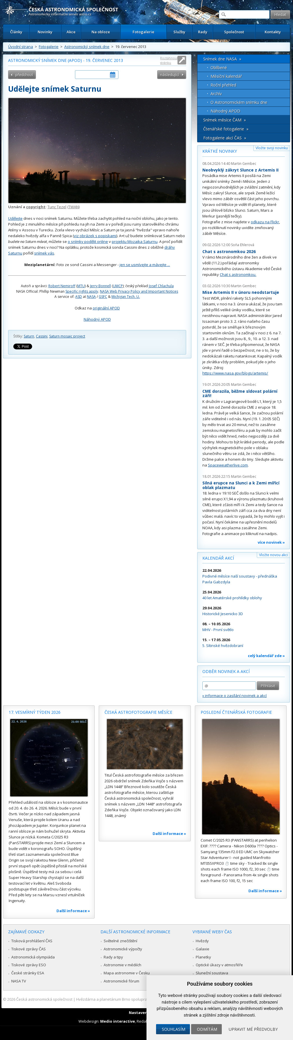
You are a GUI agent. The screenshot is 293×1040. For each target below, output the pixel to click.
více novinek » (271, 542)
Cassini (41, 336)
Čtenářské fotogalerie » (225, 129)
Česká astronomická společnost (44, 999)
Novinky (45, 31)
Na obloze (100, 31)
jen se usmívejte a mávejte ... (145, 264)
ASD (78, 296)
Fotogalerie (143, 31)
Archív (216, 93)
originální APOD (106, 308)
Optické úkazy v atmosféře (219, 964)
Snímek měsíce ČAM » (224, 120)
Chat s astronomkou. (238, 274)
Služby (179, 31)
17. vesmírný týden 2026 (35, 712)
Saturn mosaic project (67, 336)
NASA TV (18, 981)
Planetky (203, 957)
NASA (91, 296)
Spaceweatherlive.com (228, 465)
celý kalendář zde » (266, 655)
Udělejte (15, 218)
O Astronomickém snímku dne (238, 102)
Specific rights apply (81, 291)
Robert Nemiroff (61, 285)
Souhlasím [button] (173, 1029)
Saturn (29, 336)
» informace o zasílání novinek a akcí (234, 695)
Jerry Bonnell (100, 285)
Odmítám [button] (207, 1029)
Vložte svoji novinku (272, 147)
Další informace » (73, 910)
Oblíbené (218, 67)
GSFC (103, 296)
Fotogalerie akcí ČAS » (224, 138)
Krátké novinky (219, 151)
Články (16, 31)
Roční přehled (223, 85)
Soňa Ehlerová (242, 244)
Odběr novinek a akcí (226, 671)
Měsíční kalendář (226, 76)
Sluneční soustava (212, 973)
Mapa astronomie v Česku (127, 973)
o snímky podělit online (88, 241)
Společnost (234, 31)
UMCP (118, 285)
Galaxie (202, 949)
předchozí (24, 74)
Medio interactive (117, 1021)
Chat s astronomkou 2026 (229, 251)
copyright (35, 206)
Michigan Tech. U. (125, 296)
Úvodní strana (20, 46)
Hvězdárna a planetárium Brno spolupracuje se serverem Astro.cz (134, 999)
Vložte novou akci (273, 554)
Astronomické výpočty (123, 949)
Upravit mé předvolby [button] (253, 1029)
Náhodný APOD (97, 319)
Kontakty (273, 31)
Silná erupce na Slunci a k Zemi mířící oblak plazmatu (240, 485)
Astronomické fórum (121, 981)
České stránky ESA (27, 973)
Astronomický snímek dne (86, 46)
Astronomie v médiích (122, 964)
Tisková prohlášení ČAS (31, 940)
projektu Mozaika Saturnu (135, 241)
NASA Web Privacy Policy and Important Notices (139, 291)
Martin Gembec (243, 163)
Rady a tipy (113, 957)
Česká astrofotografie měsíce (138, 712)
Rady (202, 31)
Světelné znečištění (120, 940)
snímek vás (44, 253)
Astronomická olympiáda (33, 957)
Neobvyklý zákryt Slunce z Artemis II (240, 170)
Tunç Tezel (56, 206)
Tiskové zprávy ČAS (28, 949)
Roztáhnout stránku (169, 60)
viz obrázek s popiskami (95, 235)
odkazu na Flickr (265, 221)
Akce (71, 31)
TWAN (73, 206)
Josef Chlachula (161, 285)
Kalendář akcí (218, 558)
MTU (81, 285)
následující (169, 74)
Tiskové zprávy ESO (28, 964)
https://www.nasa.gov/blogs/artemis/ (235, 373)
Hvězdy (202, 940)
